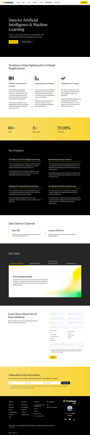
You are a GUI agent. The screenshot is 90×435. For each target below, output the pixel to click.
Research (11, 414)
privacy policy (21, 425)
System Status (25, 414)
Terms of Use (37, 413)
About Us (11, 405)
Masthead (11, 407)
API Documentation (26, 42)
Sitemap (23, 412)
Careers (11, 409)
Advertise (23, 409)
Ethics (35, 408)
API (48, 405)
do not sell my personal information (45, 425)
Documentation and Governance (39, 405)
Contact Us (24, 405)
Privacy (36, 411)
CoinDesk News (13, 412)
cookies (32, 425)
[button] (18, 2)
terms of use (27, 425)
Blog (10, 417)
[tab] (18, 264)
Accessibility (24, 407)
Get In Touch (13, 41)
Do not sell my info (39, 416)
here (33, 387)
